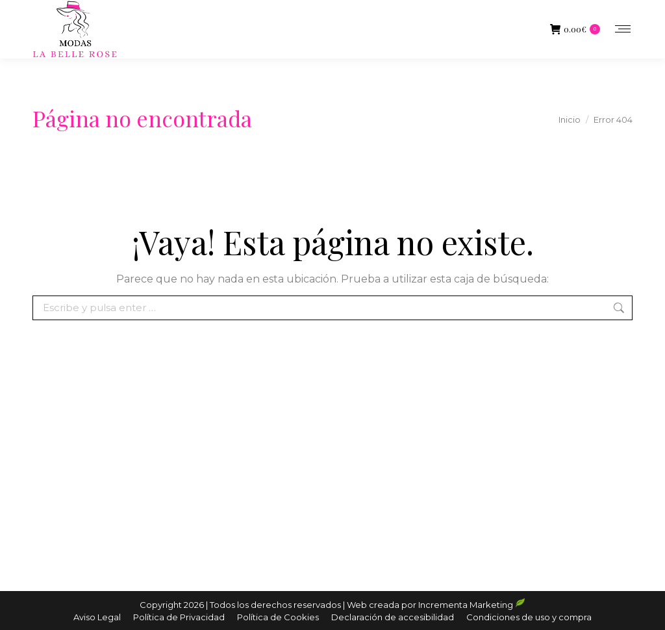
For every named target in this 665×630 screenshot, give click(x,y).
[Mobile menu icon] (623, 28)
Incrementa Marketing (471, 604)
